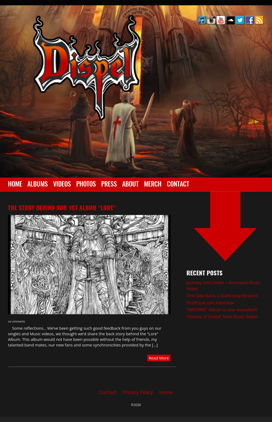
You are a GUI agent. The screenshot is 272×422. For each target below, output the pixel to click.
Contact (178, 184)
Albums (37, 184)
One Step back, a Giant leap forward (222, 296)
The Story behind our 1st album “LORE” (62, 208)
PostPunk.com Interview (210, 303)
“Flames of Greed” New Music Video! (222, 317)
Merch (153, 184)
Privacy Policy (138, 392)
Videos (62, 184)
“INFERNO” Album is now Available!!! (221, 310)
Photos (86, 184)
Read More (159, 358)
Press (109, 184)
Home (15, 184)
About (130, 184)
